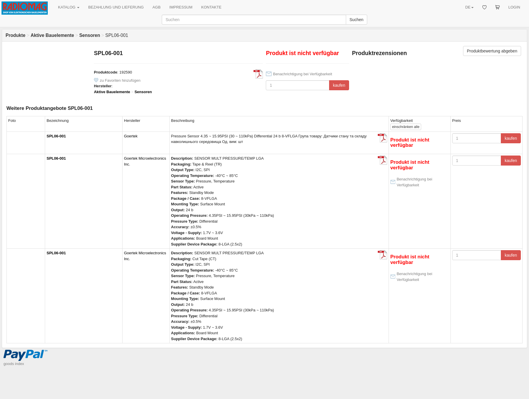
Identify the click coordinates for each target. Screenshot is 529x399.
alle (405, 127)
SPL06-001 (56, 136)
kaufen (339, 85)
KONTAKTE (211, 7)
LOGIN (514, 7)
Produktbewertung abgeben (492, 51)
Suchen (356, 19)
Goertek (130, 136)
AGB (156, 7)
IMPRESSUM (181, 7)
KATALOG (68, 7)
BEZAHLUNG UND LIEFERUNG (116, 7)
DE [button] (469, 7)
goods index (14, 364)
